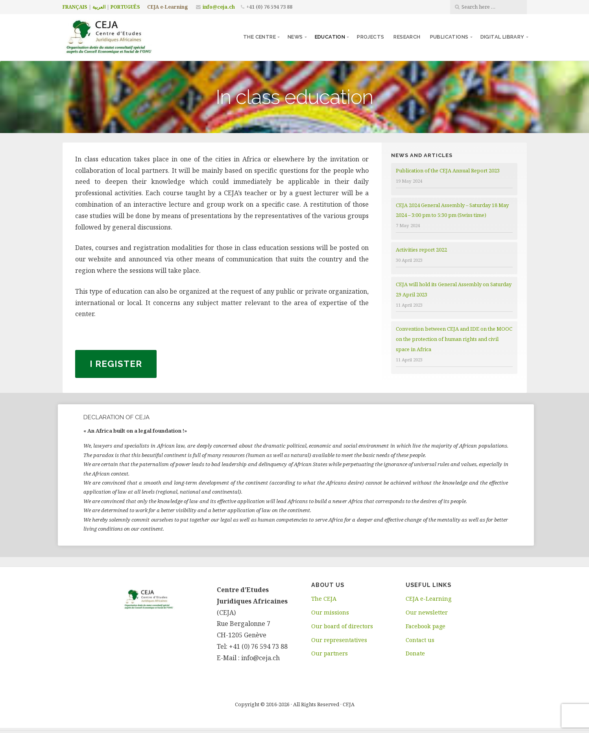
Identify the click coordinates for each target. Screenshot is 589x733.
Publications (449, 37)
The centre (259, 37)
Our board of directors (342, 626)
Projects (370, 37)
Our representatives (339, 640)
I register (116, 364)
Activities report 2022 (421, 249)
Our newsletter (427, 612)
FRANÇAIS (75, 7)
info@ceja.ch (219, 7)
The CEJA (323, 598)
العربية (98, 7)
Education (330, 37)
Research (406, 37)
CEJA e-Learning (167, 7)
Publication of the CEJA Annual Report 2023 (448, 170)
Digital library (502, 37)
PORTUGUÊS (125, 7)
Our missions (330, 612)
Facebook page (425, 626)
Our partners (329, 653)
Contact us (420, 640)
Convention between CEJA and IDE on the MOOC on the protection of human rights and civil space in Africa (454, 339)
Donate (415, 653)
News (295, 37)
